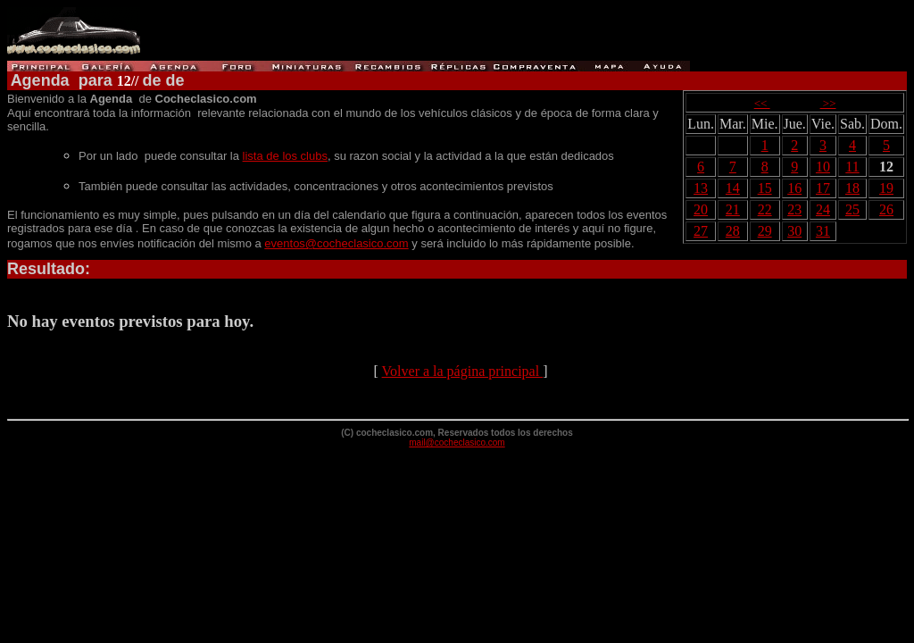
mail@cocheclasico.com (456, 442)
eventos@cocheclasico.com (336, 243)
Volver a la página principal (463, 371)
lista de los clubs (285, 156)
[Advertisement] (540, 34)
